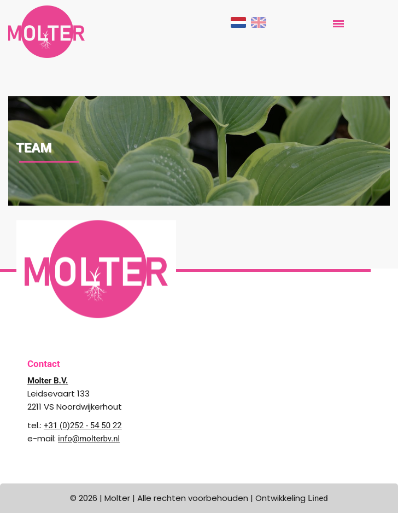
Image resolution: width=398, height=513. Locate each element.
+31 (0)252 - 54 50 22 (83, 425)
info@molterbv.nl (89, 439)
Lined (317, 498)
